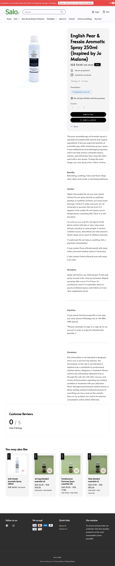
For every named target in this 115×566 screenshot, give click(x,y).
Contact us (63, 529)
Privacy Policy (59, 561)
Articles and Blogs (85, 19)
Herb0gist (51, 19)
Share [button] (74, 126)
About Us (62, 19)
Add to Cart (88, 114)
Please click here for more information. (78, 3)
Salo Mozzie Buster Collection (33, 19)
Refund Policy (70, 561)
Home (9, 19)
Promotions (75, 87)
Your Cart (98, 19)
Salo (15, 19)
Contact (72, 19)
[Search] (61, 12)
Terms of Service (46, 561)
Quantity (74, 104)
